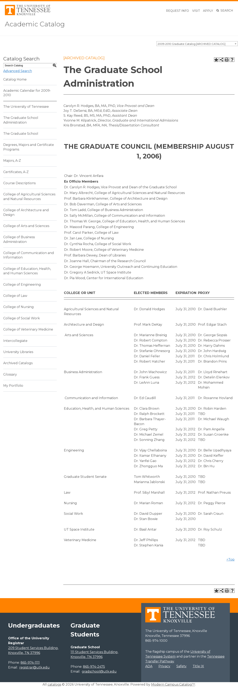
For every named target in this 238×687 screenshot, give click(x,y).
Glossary (10, 374)
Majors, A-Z (12, 161)
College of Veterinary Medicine (28, 329)
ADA (148, 666)
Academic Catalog (35, 24)
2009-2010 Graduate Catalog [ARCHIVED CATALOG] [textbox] (191, 43)
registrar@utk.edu (34, 667)
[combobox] (197, 43)
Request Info (177, 11)
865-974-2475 (94, 667)
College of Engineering (22, 284)
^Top (230, 559)
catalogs (54, 684)
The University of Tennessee (26, 107)
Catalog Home (15, 79)
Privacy (164, 666)
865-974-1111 (30, 662)
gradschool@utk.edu (99, 671)
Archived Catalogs (18, 363)
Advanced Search (17, 71)
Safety (181, 666)
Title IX (198, 666)
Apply (208, 11)
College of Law (15, 296)
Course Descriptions (19, 183)
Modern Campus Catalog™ (173, 684)
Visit (196, 11)
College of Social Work (21, 318)
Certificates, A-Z (16, 172)
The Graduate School (20, 134)
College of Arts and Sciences (26, 226)
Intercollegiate (15, 341)
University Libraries (18, 352)
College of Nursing (18, 307)
